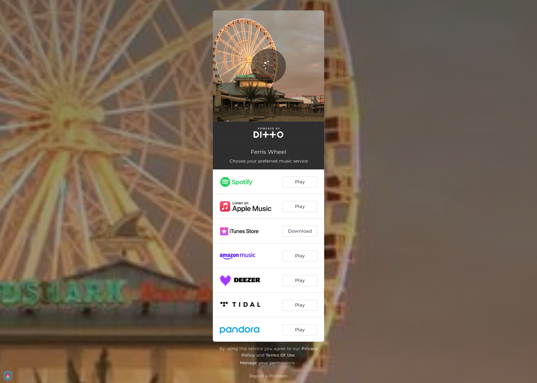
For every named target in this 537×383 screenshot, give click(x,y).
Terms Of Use (280, 355)
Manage (248, 362)
